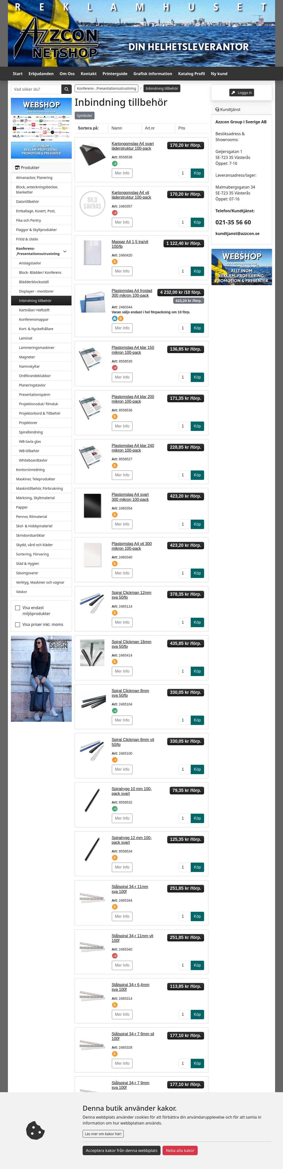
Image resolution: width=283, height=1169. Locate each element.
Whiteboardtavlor (33, 460)
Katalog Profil (191, 73)
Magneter (27, 357)
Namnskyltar (29, 366)
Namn (117, 128)
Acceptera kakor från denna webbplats (121, 1150)
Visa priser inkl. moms (43, 624)
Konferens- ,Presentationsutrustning (106, 88)
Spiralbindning (31, 432)
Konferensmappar (33, 319)
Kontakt (88, 73)
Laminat (25, 338)
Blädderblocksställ (34, 281)
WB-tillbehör (29, 450)
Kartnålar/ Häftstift (34, 310)
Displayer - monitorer (36, 291)
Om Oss (67, 73)
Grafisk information (152, 73)
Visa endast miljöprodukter (36, 610)
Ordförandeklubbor (35, 375)
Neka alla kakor (180, 1150)
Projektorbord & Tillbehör (39, 413)
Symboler (84, 115)
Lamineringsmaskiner (36, 347)
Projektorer (28, 422)
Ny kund (219, 73)
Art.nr (150, 128)
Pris (181, 128)
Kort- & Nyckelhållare (36, 328)
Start (18, 73)
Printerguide (115, 73)
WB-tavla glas (30, 441)
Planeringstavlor (32, 385)
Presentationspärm (34, 394)
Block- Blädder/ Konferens (40, 272)
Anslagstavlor (30, 263)
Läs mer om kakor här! (103, 1133)
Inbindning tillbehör (35, 300)
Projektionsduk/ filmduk (38, 404)
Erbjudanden (41, 73)
